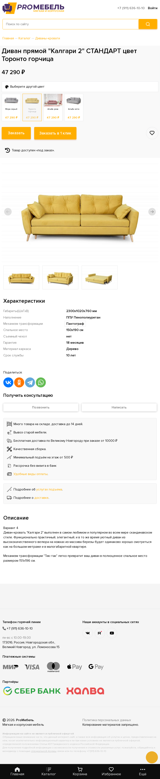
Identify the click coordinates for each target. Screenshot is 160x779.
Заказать (16, 133)
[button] (8, 211)
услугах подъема (49, 489)
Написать (119, 407)
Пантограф (75, 324)
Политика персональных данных (106, 720)
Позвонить (41, 407)
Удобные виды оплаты (31, 474)
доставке (41, 498)
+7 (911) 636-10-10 (131, 8)
